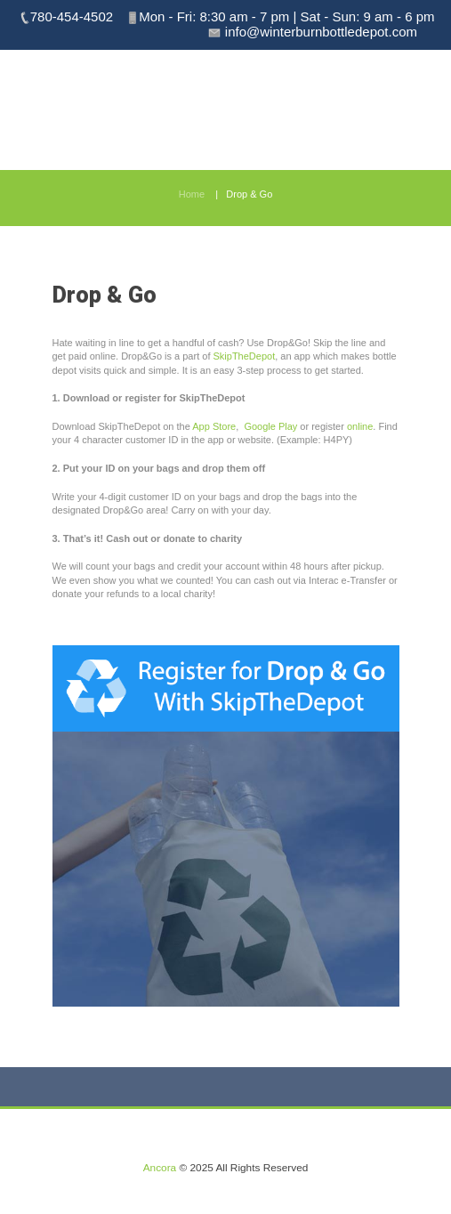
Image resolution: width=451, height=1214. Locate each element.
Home (192, 194)
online (360, 426)
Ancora (159, 1167)
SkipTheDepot (244, 356)
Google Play (270, 426)
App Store (214, 426)
